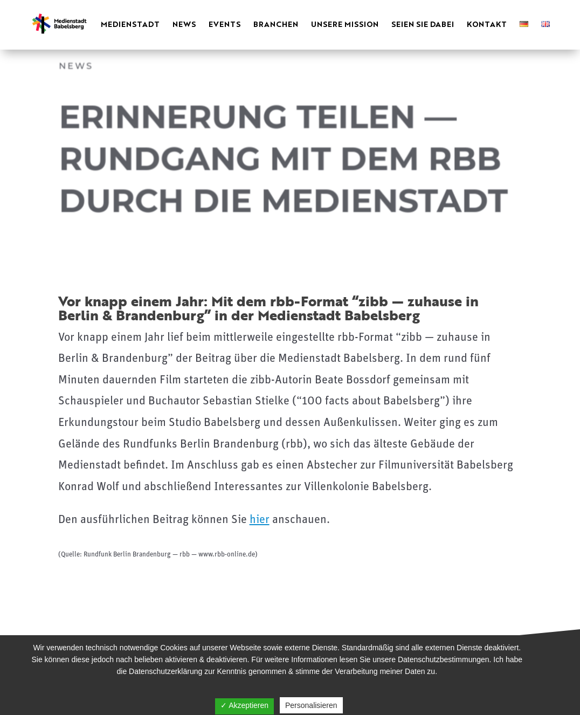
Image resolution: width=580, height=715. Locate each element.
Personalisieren (311, 705)
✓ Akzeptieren (244, 705)
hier (260, 520)
